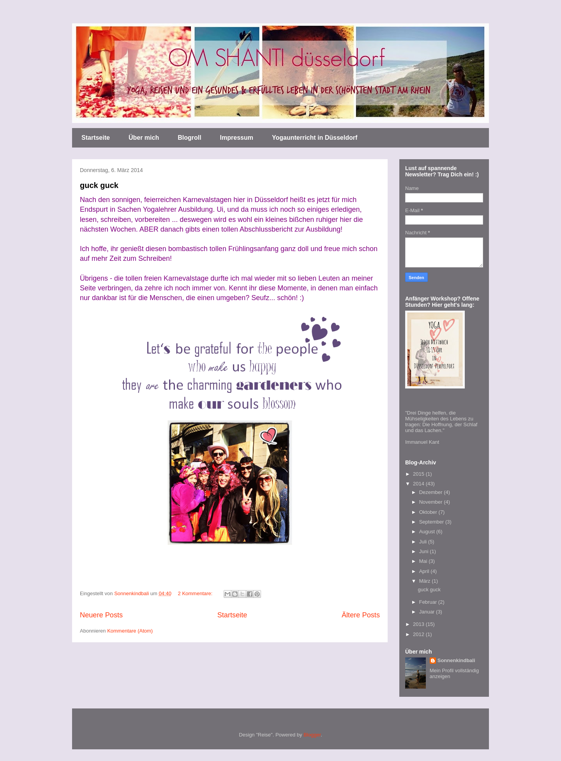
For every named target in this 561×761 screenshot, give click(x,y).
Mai (424, 561)
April (425, 571)
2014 (419, 484)
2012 (419, 634)
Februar (428, 602)
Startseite (95, 137)
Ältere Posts (361, 615)
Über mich (144, 137)
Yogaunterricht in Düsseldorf (314, 137)
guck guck (99, 185)
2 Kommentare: (196, 593)
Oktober (429, 512)
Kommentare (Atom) (130, 631)
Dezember (431, 492)
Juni (424, 551)
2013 (419, 624)
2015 (419, 474)
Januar (427, 612)
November (431, 502)
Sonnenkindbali (456, 660)
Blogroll (189, 137)
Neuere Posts (101, 615)
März (425, 581)
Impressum (236, 137)
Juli (423, 542)
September (432, 522)
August (427, 531)
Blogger (312, 735)
